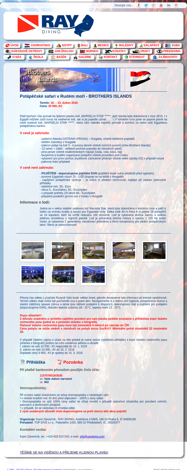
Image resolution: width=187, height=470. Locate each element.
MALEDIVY (126, 45)
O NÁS (16, 57)
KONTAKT (110, 57)
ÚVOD (15, 45)
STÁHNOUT (137, 57)
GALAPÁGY (151, 45)
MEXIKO (103, 45)
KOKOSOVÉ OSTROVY (26, 51)
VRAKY (145, 51)
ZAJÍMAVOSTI (167, 57)
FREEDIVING (171, 51)
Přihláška (35, 362)
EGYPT (67, 45)
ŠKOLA (38, 57)
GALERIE (85, 57)
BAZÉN (61, 57)
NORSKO (92, 51)
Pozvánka (73, 362)
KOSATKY (119, 51)
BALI (84, 45)
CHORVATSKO (40, 45)
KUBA (176, 45)
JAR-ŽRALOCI (63, 51)
